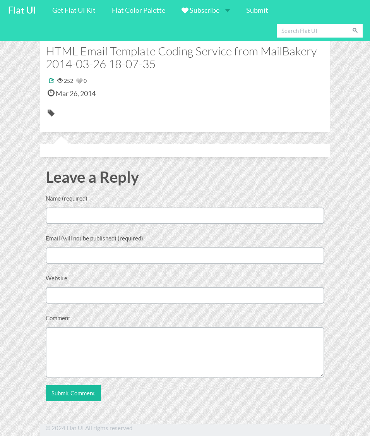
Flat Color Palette (138, 10)
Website (56, 278)
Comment (58, 318)
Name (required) (66, 198)
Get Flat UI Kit (74, 10)
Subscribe (206, 10)
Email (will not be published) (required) (94, 238)
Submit (257, 10)
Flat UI (22, 10)
